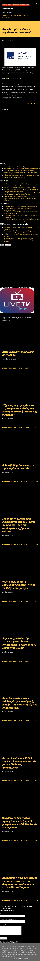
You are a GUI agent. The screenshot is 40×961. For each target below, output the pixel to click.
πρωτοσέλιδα (12, 285)
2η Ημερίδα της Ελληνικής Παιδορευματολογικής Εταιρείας (20, 206)
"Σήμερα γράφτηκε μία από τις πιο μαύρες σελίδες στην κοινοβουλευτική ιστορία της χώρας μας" (19, 410)
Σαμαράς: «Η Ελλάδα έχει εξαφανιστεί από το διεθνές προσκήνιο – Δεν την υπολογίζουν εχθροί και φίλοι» (18, 525)
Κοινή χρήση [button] (30, 103)
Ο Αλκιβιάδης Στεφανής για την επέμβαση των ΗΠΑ (18, 466)
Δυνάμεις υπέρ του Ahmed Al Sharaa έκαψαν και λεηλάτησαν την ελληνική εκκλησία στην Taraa (22, 185)
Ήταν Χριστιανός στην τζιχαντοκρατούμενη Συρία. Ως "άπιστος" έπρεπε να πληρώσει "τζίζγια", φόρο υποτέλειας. (22, 194)
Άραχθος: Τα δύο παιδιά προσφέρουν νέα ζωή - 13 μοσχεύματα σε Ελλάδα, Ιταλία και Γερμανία (19, 822)
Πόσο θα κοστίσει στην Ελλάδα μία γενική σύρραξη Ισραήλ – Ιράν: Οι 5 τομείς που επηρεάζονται (19, 703)
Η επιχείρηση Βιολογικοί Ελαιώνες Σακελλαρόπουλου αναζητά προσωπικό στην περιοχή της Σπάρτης (21, 176)
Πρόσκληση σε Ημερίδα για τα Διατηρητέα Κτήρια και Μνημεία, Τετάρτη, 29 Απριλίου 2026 (19, 232)
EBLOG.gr (8, 8)
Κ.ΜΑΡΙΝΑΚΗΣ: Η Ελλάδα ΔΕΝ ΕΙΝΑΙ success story (20, 187)
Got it (25, 959)
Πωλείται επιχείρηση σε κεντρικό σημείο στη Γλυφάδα (19, 170)
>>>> (36, 368)
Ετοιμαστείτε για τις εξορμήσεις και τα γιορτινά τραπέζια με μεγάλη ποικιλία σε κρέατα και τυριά (20, 173)
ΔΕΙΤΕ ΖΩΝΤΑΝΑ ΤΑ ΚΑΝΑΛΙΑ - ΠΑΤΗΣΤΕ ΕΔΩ (19, 353)
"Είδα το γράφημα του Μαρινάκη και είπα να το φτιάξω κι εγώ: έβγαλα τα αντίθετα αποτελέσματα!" (21, 190)
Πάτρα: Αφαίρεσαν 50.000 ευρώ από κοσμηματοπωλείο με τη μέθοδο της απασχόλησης (19, 762)
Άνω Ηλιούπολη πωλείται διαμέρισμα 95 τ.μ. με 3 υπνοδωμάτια (22, 168)
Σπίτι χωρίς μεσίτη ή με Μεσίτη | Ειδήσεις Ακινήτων (18, 238)
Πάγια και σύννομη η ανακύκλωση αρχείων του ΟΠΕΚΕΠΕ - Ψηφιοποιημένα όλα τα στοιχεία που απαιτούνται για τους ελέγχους (21, 198)
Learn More (17, 959)
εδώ (7, 78)
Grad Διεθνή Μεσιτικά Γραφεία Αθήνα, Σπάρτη (17, 167)
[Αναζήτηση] (32, 3)
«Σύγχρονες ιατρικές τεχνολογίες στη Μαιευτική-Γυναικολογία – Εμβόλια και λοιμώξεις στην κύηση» (21, 220)
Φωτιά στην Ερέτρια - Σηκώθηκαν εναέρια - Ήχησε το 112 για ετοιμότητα (18, 585)
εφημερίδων (18, 285)
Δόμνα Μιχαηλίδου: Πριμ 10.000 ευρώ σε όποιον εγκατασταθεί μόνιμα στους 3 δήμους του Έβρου (19, 643)
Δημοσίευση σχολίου (21, 368)
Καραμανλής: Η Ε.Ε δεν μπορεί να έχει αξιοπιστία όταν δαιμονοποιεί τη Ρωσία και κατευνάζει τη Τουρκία (19, 882)
